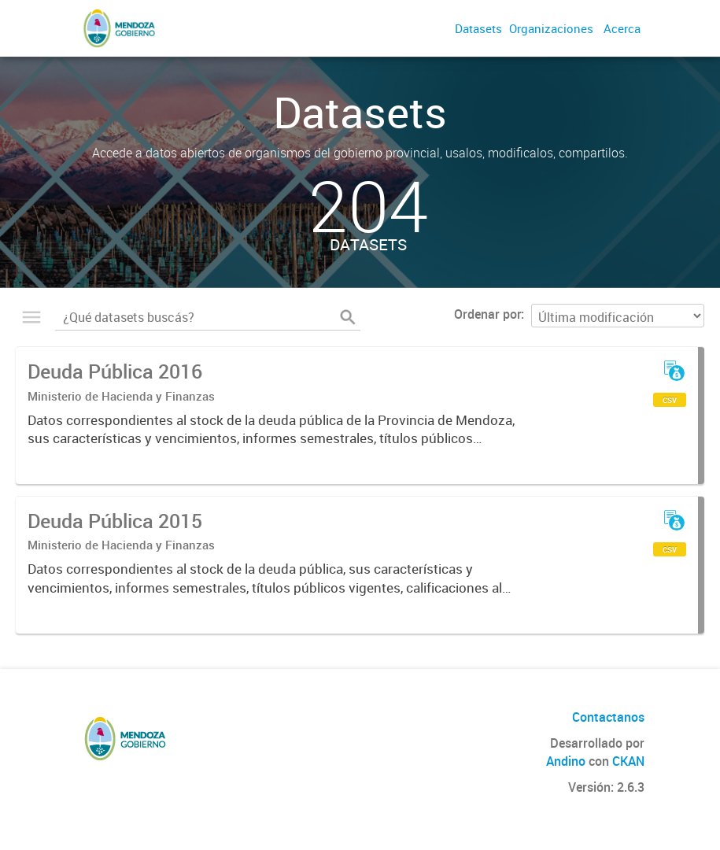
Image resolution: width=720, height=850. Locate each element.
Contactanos (608, 717)
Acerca (622, 28)
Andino (565, 761)
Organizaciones (551, 28)
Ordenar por (487, 314)
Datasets (478, 28)
